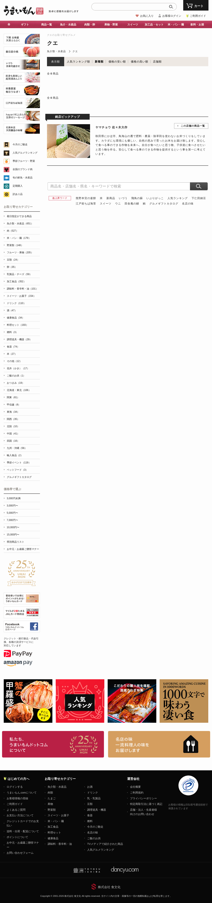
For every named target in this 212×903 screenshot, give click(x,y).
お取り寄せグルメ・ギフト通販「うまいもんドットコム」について (53, 744)
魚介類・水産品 (56, 51)
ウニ (118, 203)
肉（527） (12, 230)
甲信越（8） (14, 404)
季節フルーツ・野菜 (24, 161)
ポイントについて (17, 837)
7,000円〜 (12, 520)
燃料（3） (12, 332)
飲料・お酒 (197, 24)
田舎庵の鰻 (132, 203)
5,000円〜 (12, 512)
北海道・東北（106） (19, 390)
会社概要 (135, 786)
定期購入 (18, 185)
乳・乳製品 (94, 798)
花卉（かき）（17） (18, 368)
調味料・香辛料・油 (60, 843)
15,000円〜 (13, 534)
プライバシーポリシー (143, 798)
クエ (75, 51)
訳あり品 (18, 194)
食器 (90, 815)
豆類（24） (13, 259)
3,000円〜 (12, 505)
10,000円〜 (13, 527)
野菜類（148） (15, 245)
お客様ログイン (171, 15)
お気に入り (147, 15)
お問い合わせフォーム (20, 852)
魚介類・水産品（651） (20, 223)
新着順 (99, 61)
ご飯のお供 (94, 838)
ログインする (15, 786)
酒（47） (12, 310)
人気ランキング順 (78, 61)
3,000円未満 (13, 498)
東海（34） (13, 411)
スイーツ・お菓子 (58, 815)
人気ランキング (177, 198)
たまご (52, 798)
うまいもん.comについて (22, 792)
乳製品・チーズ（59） (19, 274)
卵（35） (12, 267)
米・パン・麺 (176, 24)
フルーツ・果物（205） (20, 252)
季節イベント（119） (19, 462)
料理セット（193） (17, 324)
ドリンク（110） (16, 303)
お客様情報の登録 (17, 798)
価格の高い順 (139, 61)
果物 (50, 804)
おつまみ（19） (15, 382)
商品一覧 (46, 24)
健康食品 (53, 838)
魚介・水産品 (68, 24)
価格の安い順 (117, 61)
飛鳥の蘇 (137, 198)
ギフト (25, 24)
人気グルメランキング (25, 152)
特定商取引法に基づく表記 (146, 804)
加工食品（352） (16, 281)
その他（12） (14, 361)
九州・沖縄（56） (17, 448)
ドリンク (92, 792)
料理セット (54, 832)
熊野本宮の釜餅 (86, 198)
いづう (123, 198)
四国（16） (13, 440)
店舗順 (157, 61)
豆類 (90, 804)
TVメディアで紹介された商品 (105, 843)
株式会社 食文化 (109, 887)
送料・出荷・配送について (23, 831)
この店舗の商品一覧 (193, 125)
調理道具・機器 (96, 809)
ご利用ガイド (198, 15)
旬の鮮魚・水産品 (23, 177)
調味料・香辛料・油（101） (22, 288)
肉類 (50, 792)
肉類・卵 (89, 24)
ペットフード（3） (17, 469)
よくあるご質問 (16, 809)
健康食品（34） (15, 317)
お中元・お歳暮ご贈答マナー (23, 549)
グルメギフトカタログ (163, 203)
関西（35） (13, 419)
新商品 (110, 198)
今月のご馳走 (20, 144)
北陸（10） (13, 426)
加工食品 (53, 826)
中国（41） (13, 433)
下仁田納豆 (199, 198)
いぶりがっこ (155, 198)
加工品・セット (154, 24)
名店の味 (188, 203)
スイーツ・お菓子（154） (21, 296)
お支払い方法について (20, 815)
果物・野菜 (111, 24)
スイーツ (132, 24)
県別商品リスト (15, 541)
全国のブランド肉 (23, 169)
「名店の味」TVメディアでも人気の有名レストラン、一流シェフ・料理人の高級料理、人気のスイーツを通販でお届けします (159, 744)
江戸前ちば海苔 (86, 203)
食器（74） (13, 346)
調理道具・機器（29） (19, 339)
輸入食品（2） (15, 455)
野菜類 (52, 809)
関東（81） (13, 397)
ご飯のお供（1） (16, 375)
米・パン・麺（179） (19, 238)
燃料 (90, 821)
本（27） (12, 353)
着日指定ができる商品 (19, 216)
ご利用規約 (136, 792)
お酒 (90, 786)
